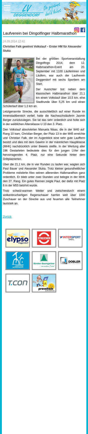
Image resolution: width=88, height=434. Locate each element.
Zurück (7, 216)
